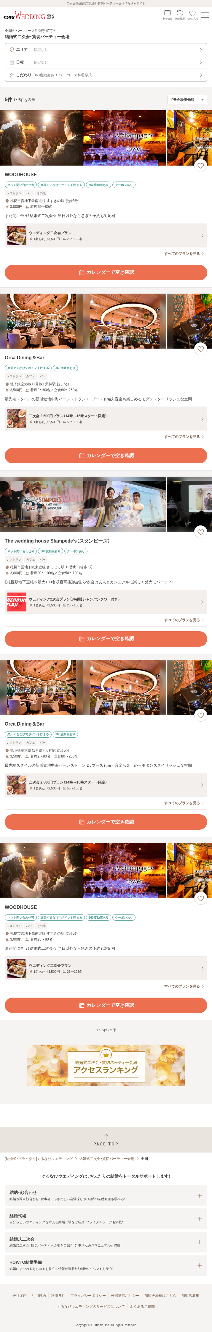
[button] (106, 1195)
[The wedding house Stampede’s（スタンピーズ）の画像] (106, 504)
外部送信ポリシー (125, 1296)
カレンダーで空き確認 (106, 272)
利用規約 (39, 1296)
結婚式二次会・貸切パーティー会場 (106, 1159)
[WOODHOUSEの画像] (106, 138)
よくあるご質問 (142, 1307)
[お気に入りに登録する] (200, 165)
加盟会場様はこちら (160, 1296)
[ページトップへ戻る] (106, 1140)
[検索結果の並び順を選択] (187, 99)
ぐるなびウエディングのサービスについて (91, 1307)
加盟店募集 (190, 1296)
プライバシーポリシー (88, 1296)
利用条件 (58, 1296)
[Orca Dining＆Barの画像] (106, 321)
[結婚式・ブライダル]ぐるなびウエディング (39, 1159)
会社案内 (19, 1296)
